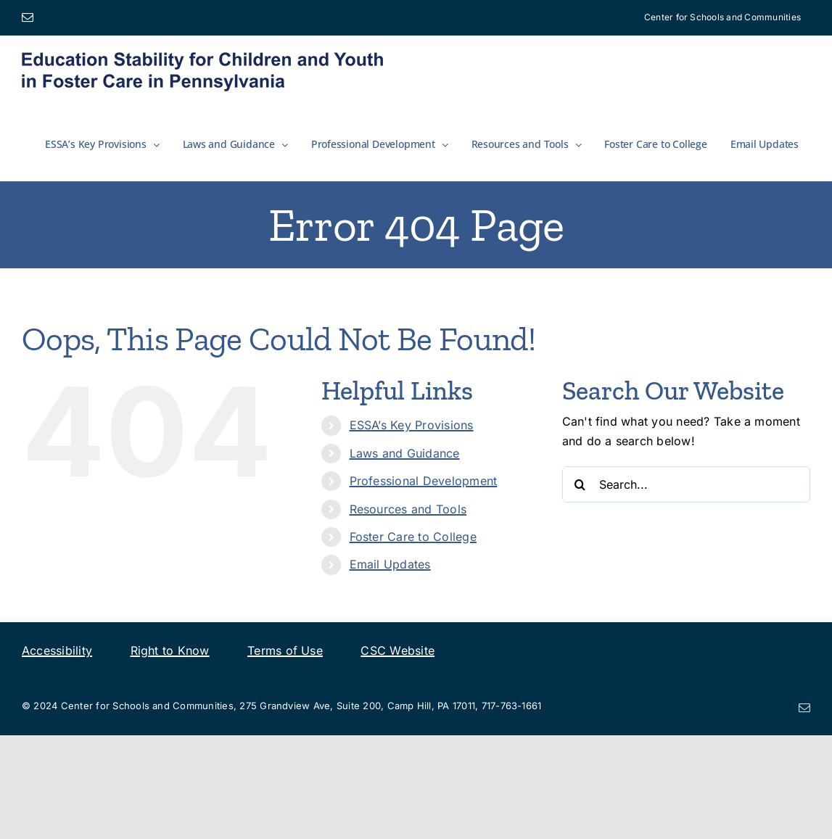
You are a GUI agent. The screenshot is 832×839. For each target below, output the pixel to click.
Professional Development (424, 481)
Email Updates (390, 564)
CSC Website (397, 650)
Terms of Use (285, 650)
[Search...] (686, 484)
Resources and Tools (408, 509)
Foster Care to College (413, 536)
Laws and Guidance (405, 453)
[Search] (580, 484)
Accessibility (57, 650)
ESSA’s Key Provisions (412, 425)
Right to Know (170, 650)
